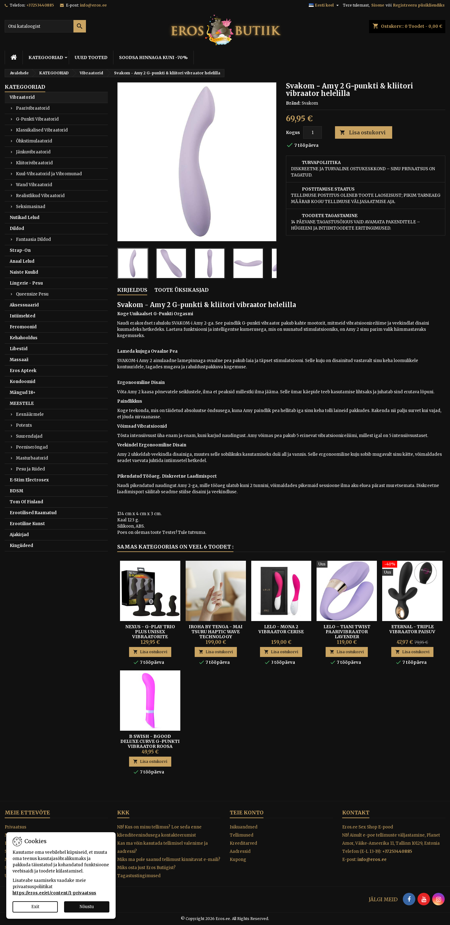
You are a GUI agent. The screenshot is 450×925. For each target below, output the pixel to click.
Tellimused (241, 835)
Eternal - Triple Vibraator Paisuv (412, 629)
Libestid (19, 348)
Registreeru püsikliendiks (419, 5)
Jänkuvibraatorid (33, 152)
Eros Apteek (23, 370)
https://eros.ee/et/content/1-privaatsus (54, 893)
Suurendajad (29, 436)
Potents (24, 425)
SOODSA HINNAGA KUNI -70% (153, 57)
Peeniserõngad (32, 447)
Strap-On (20, 250)
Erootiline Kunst (27, 523)
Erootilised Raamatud (33, 512)
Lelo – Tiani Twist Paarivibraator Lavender (346, 631)
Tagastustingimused (139, 875)
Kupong (238, 859)
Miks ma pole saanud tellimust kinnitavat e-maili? (168, 859)
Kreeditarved (243, 843)
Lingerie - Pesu (26, 283)
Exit (35, 906)
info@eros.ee (93, 5)
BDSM (16, 491)
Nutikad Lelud (24, 217)
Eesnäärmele (30, 414)
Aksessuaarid (24, 305)
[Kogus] (312, 132)
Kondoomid (22, 381)
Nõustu (87, 906)
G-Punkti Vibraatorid (37, 119)
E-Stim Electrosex (29, 480)
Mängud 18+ (23, 392)
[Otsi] (45, 26)
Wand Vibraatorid (34, 184)
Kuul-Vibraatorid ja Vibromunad (49, 174)
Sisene (377, 5)
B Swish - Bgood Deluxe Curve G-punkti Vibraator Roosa (150, 741)
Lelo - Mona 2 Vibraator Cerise (281, 629)
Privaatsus (15, 827)
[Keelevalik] (324, 5)
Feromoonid (23, 327)
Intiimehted (22, 316)
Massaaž (19, 359)
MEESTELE (22, 403)
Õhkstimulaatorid (34, 141)
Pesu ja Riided (30, 469)
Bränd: (293, 103)
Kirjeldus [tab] (132, 290)
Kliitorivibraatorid (34, 163)
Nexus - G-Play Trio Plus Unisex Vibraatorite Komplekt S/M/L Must (150, 634)
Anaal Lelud (22, 261)
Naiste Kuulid (24, 272)
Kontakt (355, 812)
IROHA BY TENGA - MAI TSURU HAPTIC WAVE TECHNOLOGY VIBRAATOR (215, 634)
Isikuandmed (244, 827)
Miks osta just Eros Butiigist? (146, 867)
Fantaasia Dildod (33, 239)
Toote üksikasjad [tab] (181, 290)
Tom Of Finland (26, 502)
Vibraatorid (22, 97)
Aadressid (240, 851)
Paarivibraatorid (33, 108)
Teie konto (246, 812)
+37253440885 (40, 5)
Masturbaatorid (32, 458)
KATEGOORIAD (45, 57)
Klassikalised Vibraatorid (42, 130)
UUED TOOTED (91, 57)
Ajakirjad (19, 534)
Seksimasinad (30, 206)
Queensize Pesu (32, 294)
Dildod (17, 228)
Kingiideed (21, 545)
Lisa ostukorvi (363, 132)
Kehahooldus (24, 338)
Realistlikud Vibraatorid (40, 195)
